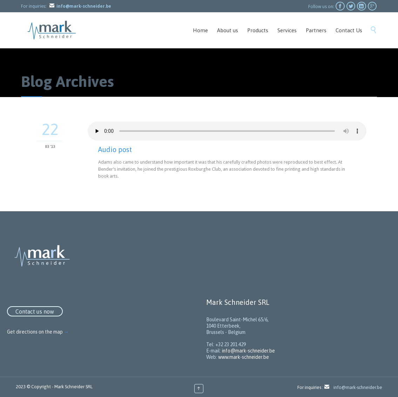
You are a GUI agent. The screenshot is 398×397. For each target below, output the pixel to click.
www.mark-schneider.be (243, 357)
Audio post (115, 149)
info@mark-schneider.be (248, 351)
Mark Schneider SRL (73, 386)
